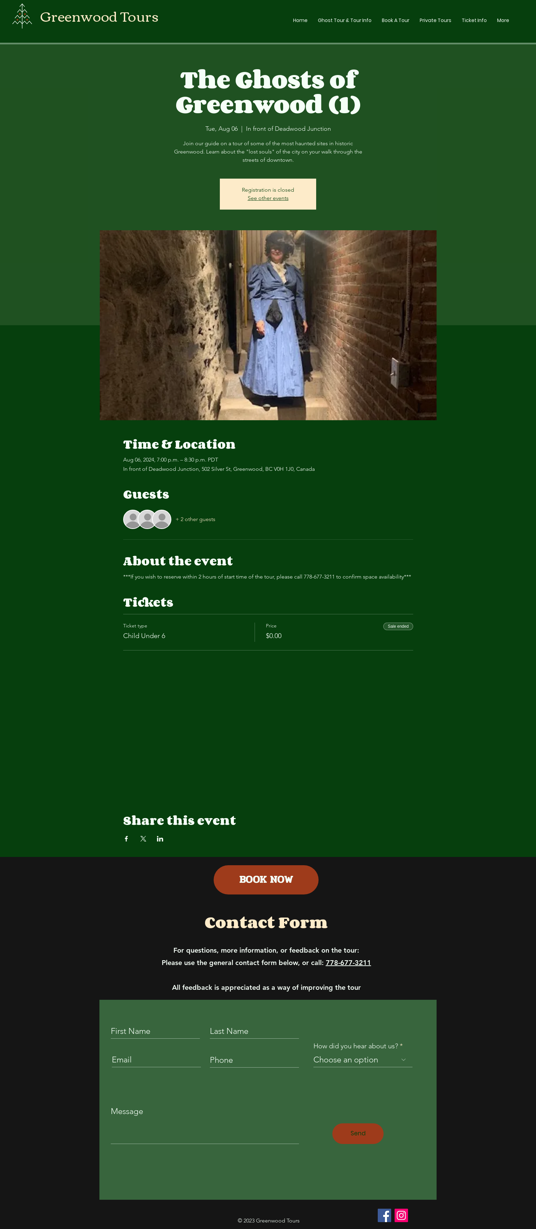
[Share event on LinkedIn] (160, 838)
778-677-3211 (348, 962)
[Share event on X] (143, 838)
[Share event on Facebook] (126, 838)
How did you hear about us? (355, 1045)
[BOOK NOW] (266, 879)
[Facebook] (384, 1215)
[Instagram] (401, 1215)
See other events (268, 198)
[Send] (358, 1133)
